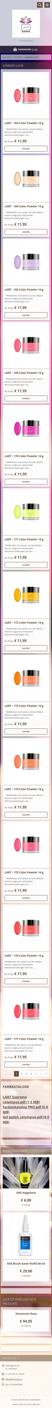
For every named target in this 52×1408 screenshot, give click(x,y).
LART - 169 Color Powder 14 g (24, 373)
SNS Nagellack (26, 1193)
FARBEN (18, 57)
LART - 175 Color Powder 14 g (24, 872)
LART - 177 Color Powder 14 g (24, 1039)
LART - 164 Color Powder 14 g (24, 206)
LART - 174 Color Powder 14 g (24, 789)
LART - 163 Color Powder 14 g (24, 123)
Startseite (7, 57)
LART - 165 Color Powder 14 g (24, 289)
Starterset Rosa (26, 1314)
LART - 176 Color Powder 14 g (24, 955)
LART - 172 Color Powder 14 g (24, 622)
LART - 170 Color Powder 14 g (24, 456)
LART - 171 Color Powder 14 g (24, 539)
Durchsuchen (40, 5)
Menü (47, 5)
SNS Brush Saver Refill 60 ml (26, 1263)
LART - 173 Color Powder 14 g (24, 706)
